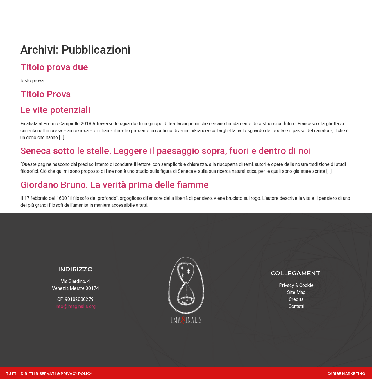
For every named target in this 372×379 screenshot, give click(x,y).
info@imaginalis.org (76, 306)
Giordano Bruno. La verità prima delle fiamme (114, 184)
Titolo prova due (54, 67)
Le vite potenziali (55, 109)
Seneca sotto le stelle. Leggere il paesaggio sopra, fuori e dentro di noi (165, 150)
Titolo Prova (45, 94)
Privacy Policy (76, 373)
